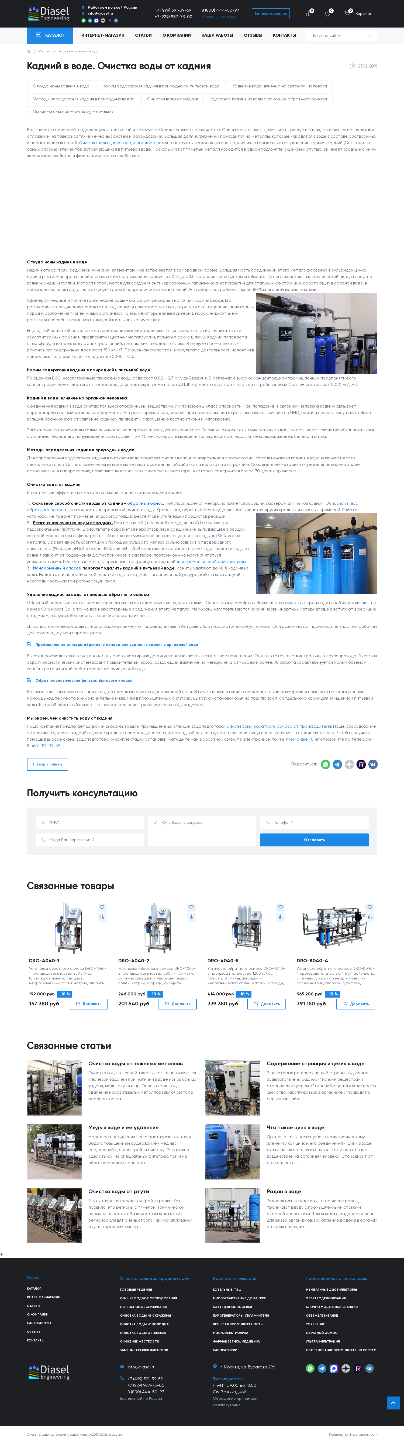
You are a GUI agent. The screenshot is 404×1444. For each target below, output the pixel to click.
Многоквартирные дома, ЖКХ (239, 1298)
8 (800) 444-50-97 (220, 10)
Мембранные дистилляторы (331, 1290)
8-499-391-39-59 (43, 746)
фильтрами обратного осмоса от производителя (280, 726)
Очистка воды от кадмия (172, 99)
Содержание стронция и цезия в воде (316, 1064)
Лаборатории (225, 1350)
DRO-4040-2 (133, 960)
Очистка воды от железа (143, 1333)
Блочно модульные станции (332, 1307)
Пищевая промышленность (238, 1324)
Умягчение (315, 1324)
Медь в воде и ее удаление (123, 1128)
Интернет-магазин (43, 1297)
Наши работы (217, 35)
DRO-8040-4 (312, 960)
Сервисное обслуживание (144, 1307)
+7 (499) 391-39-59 (173, 10)
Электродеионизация (326, 1298)
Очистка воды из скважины (145, 1315)
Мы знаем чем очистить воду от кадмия (73, 112)
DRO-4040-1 (44, 960)
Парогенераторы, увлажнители (241, 1315)
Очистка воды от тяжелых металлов (135, 1064)
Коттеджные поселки (232, 1307)
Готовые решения (136, 1290)
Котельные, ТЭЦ (227, 1290)
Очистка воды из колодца (144, 1324)
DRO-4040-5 (223, 960)
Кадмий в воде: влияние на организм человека (280, 86)
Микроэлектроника (230, 1333)
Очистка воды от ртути (118, 1192)
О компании (177, 35)
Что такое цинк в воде (295, 1128)
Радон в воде (284, 1192)
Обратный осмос (321, 1333)
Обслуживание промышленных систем (341, 1350)
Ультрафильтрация (323, 1341)
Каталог (34, 1288)
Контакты (284, 35)
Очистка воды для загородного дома (117, 143)
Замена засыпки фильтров (144, 1350)
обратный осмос (145, 503)
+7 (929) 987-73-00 (173, 17)
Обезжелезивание (322, 1315)
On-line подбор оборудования (148, 1298)
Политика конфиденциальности (353, 1434)
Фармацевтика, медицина (236, 1341)
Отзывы (253, 35)
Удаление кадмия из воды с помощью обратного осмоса (269, 99)
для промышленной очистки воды (211, 562)
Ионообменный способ (57, 568)
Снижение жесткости (139, 1341)
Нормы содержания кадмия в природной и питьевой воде (161, 86)
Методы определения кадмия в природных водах (83, 99)
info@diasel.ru (299, 739)
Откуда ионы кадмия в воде (61, 86)
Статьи (143, 35)
